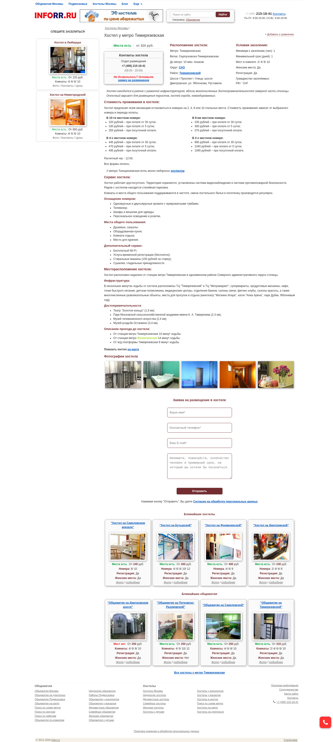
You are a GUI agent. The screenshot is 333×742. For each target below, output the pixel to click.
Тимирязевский (190, 73)
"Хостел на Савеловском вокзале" (128, 525)
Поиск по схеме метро (48, 707)
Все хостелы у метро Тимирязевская (199, 672)
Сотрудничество (288, 689)
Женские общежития (101, 715)
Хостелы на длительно (210, 711)
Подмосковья (77, 4)
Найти (223, 14)
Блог (125, 4)
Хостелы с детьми (153, 711)
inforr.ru (55, 740)
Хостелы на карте (207, 707)
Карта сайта (291, 693)
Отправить (199, 491)
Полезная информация (284, 685)
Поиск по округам (45, 711)
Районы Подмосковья (101, 695)
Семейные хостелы (154, 703)
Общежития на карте (47, 703)
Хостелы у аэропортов (210, 691)
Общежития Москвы (49, 4)
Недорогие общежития (102, 691)
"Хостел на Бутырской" (175, 525)
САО (182, 67)
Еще (138, 4)
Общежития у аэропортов (104, 699)
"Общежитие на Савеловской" (223, 605)
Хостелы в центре (207, 699)
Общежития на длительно (50, 695)
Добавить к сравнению (280, 34)
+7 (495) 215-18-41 (133, 66)
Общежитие (193, 19)
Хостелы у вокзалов (209, 695)
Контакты (279, 13)
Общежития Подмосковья (50, 699)
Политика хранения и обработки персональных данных (166, 731)
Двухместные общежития (104, 707)
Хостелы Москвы (104, 4)
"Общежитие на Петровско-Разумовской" (175, 605)
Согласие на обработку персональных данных (225, 501)
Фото (120, 582)
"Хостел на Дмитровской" (271, 525)
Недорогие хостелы (154, 695)
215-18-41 (259, 13)
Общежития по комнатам (49, 720)
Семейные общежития (102, 711)
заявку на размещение (133, 80)
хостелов (178, 170)
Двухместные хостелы (156, 699)
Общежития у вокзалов (102, 703)
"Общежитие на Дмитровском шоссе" (128, 605)
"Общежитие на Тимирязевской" (271, 605)
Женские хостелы (153, 707)
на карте (133, 349)
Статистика (290, 740)
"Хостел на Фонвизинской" (223, 525)
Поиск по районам (45, 715)
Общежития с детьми (101, 720)
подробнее (133, 582)
